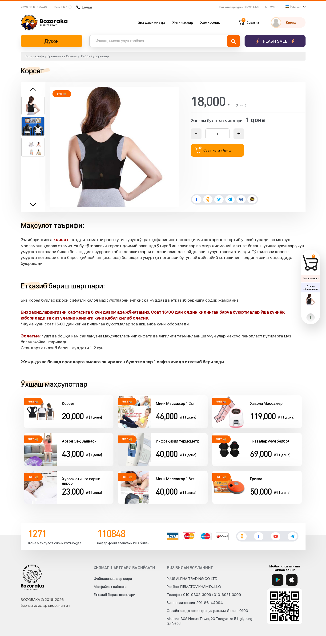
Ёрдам (84, 7)
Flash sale (275, 41)
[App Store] (292, 580)
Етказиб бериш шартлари (114, 595)
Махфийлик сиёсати (110, 587)
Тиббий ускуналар (94, 56)
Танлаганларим (310, 278)
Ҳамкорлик (210, 22)
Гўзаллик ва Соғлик (62, 56)
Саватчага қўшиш (213, 150)
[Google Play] (277, 580)
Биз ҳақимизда (151, 22)
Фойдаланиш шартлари (113, 579)
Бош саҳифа (34, 56)
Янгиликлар (182, 22)
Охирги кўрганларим (310, 287)
